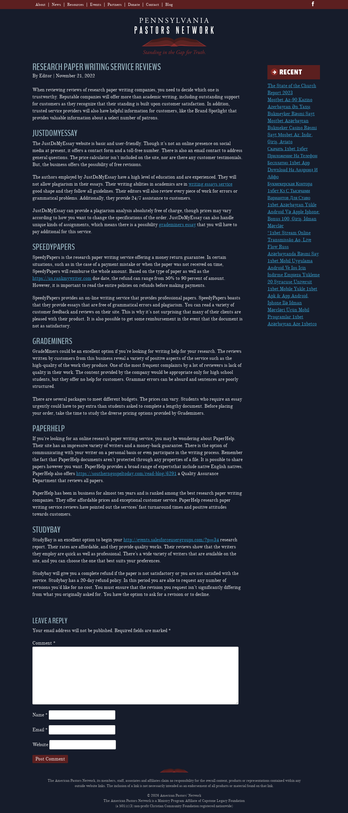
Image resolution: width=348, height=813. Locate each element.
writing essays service (210, 184)
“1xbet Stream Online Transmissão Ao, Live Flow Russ (289, 240)
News (56, 5)
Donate (134, 5)
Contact (152, 5)
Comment (43, 643)
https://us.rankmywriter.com (61, 278)
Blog (169, 5)
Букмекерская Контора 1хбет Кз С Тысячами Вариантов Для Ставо (289, 191)
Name (40, 715)
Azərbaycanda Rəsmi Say (293, 254)
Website (40, 745)
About (40, 5)
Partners (114, 5)
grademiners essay (177, 225)
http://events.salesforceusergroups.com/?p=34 (171, 540)
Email (40, 730)
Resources (75, 5)
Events (95, 5)
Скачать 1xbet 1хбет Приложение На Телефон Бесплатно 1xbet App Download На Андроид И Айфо (292, 163)
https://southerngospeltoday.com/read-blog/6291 (126, 474)
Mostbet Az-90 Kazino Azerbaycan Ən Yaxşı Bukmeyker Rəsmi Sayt (291, 107)
